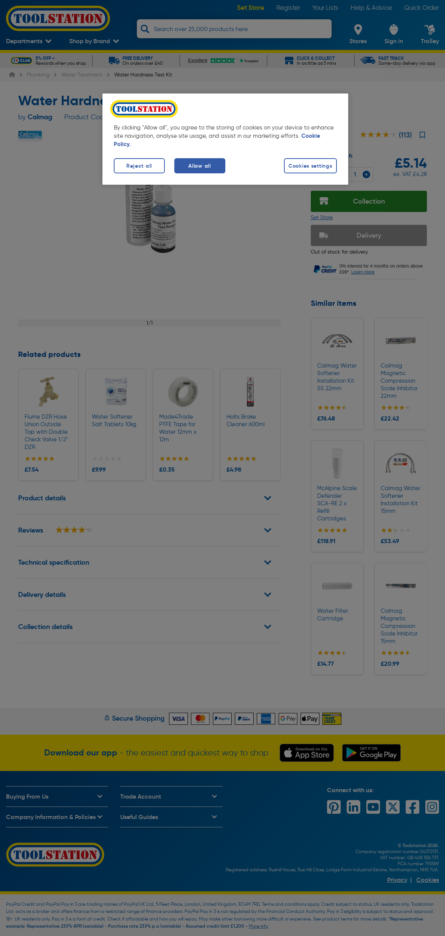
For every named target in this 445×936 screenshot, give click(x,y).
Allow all (199, 165)
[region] (225, 139)
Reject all (139, 165)
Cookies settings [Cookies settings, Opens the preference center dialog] (310, 165)
